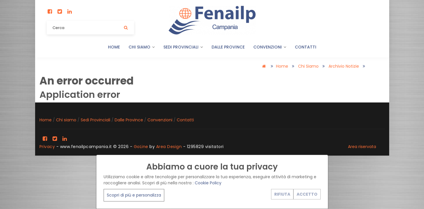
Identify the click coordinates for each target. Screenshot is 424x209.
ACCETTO (307, 194)
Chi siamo (142, 47)
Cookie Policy (208, 183)
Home (114, 47)
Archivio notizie (344, 66)
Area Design (169, 146)
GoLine (141, 146)
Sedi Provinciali (183, 47)
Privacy (47, 146)
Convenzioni (269, 47)
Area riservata (362, 146)
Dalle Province (228, 47)
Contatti (305, 47)
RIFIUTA (282, 194)
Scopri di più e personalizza (134, 195)
